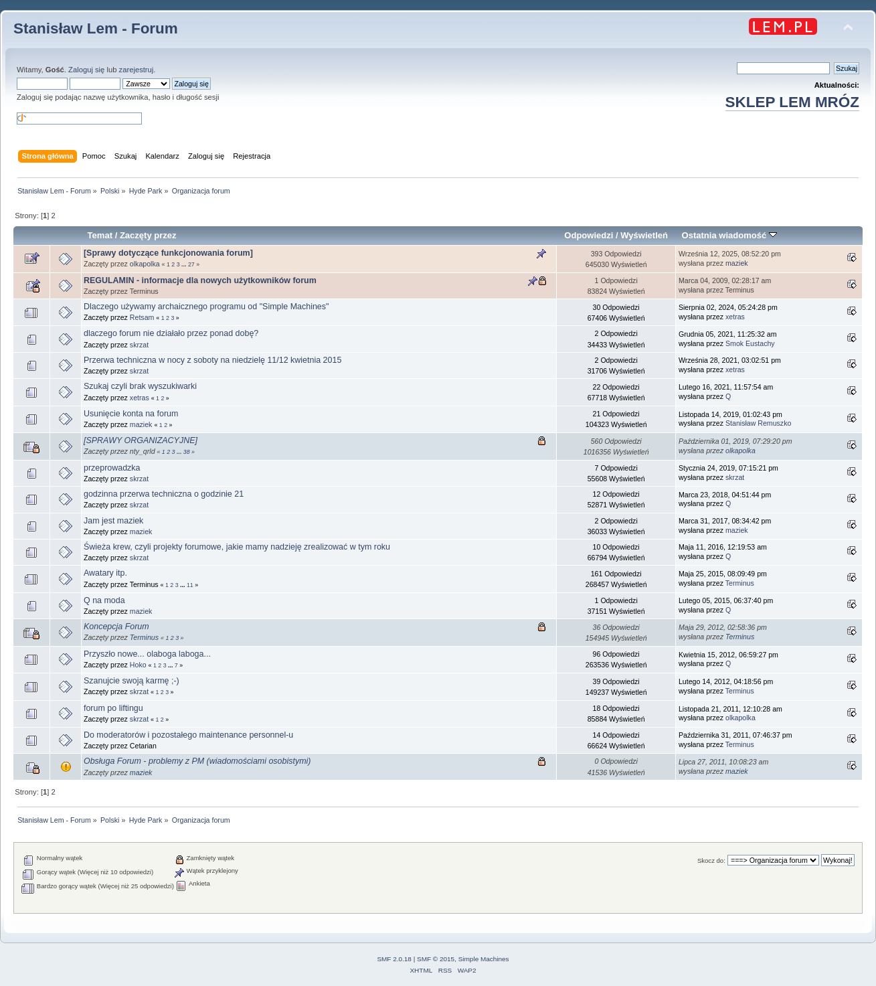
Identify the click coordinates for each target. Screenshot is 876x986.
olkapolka (145, 264)
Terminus (739, 583)
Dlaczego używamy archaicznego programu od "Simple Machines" (206, 306)
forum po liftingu (113, 708)
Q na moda (104, 600)
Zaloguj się (86, 70)
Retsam (142, 317)
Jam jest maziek (113, 520)
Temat (100, 235)
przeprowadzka (112, 468)
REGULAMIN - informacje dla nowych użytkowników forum (200, 280)
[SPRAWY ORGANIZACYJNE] (140, 440)
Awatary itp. (105, 573)
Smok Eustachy (750, 343)
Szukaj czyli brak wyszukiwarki (140, 386)
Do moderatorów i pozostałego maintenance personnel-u (188, 735)
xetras (735, 317)
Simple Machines (483, 959)
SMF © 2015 (435, 959)
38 (186, 451)
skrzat (139, 345)
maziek (736, 263)
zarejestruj (136, 70)
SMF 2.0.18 (394, 959)
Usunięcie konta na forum (131, 413)
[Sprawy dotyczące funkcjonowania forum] (168, 253)
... (184, 264)
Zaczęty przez (148, 235)
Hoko (138, 665)
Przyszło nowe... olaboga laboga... (147, 654)
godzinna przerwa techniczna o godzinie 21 (164, 494)
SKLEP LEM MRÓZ (792, 102)
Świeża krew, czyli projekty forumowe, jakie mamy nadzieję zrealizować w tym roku (237, 547)
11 (190, 585)
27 (191, 264)
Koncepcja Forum (116, 626)
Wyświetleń (644, 235)
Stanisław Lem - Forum (95, 28)
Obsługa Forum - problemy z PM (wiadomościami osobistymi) (197, 761)
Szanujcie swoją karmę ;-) (131, 680)
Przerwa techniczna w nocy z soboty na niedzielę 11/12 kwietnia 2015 (212, 360)
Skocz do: (711, 860)
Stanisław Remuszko (758, 423)
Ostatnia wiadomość (729, 235)
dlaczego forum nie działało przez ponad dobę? (171, 333)
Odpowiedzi (588, 235)
